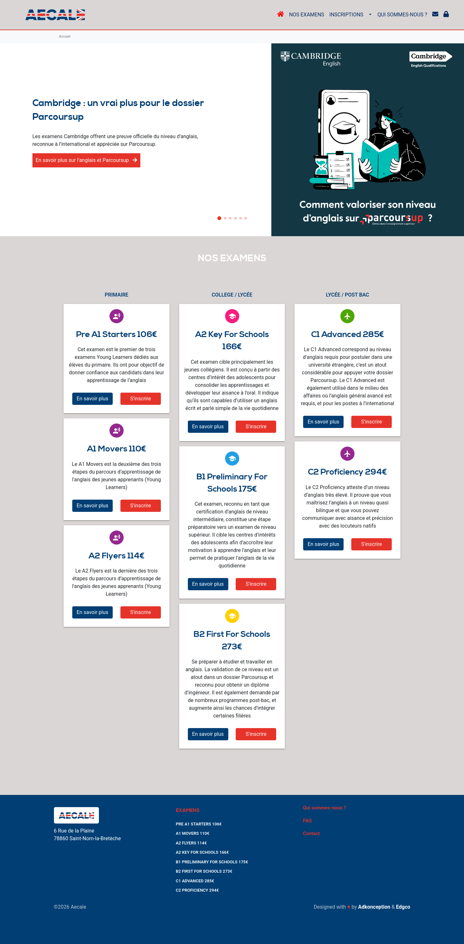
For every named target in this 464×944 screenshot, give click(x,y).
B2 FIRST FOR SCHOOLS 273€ (204, 871)
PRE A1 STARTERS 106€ (199, 824)
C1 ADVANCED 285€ (195, 880)
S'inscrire (140, 399)
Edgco (403, 907)
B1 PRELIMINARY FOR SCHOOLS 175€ (212, 861)
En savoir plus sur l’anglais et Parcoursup (86, 160)
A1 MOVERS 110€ (192, 833)
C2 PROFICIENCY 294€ (197, 890)
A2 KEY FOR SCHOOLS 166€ (202, 852)
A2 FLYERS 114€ (191, 843)
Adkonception (374, 907)
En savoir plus (92, 399)
